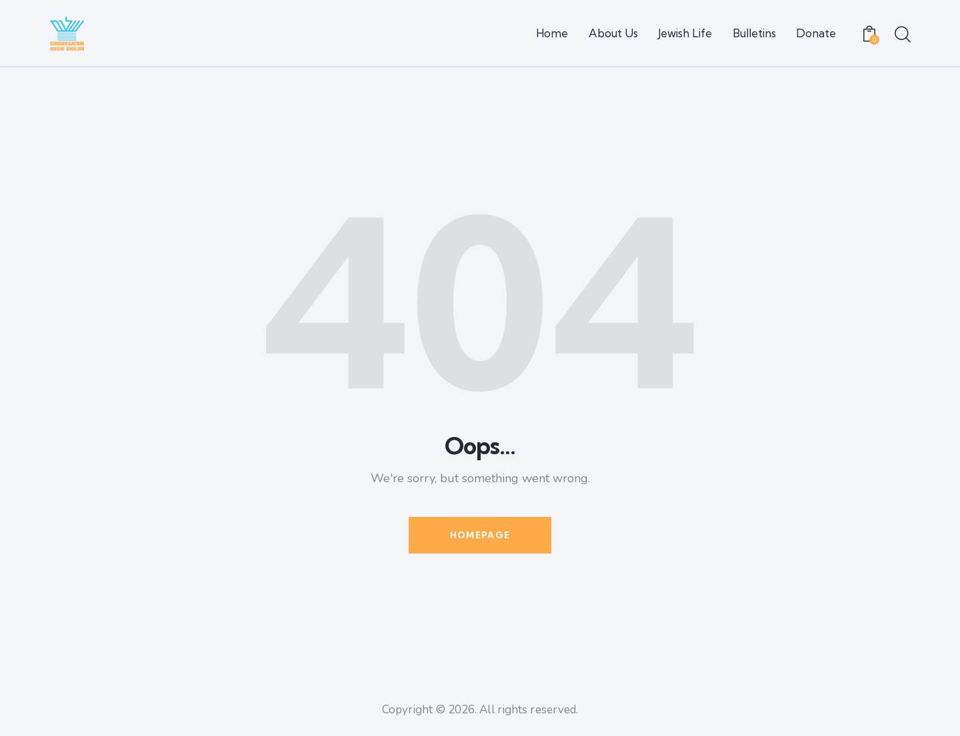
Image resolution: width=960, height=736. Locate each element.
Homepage (480, 535)
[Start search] (901, 35)
